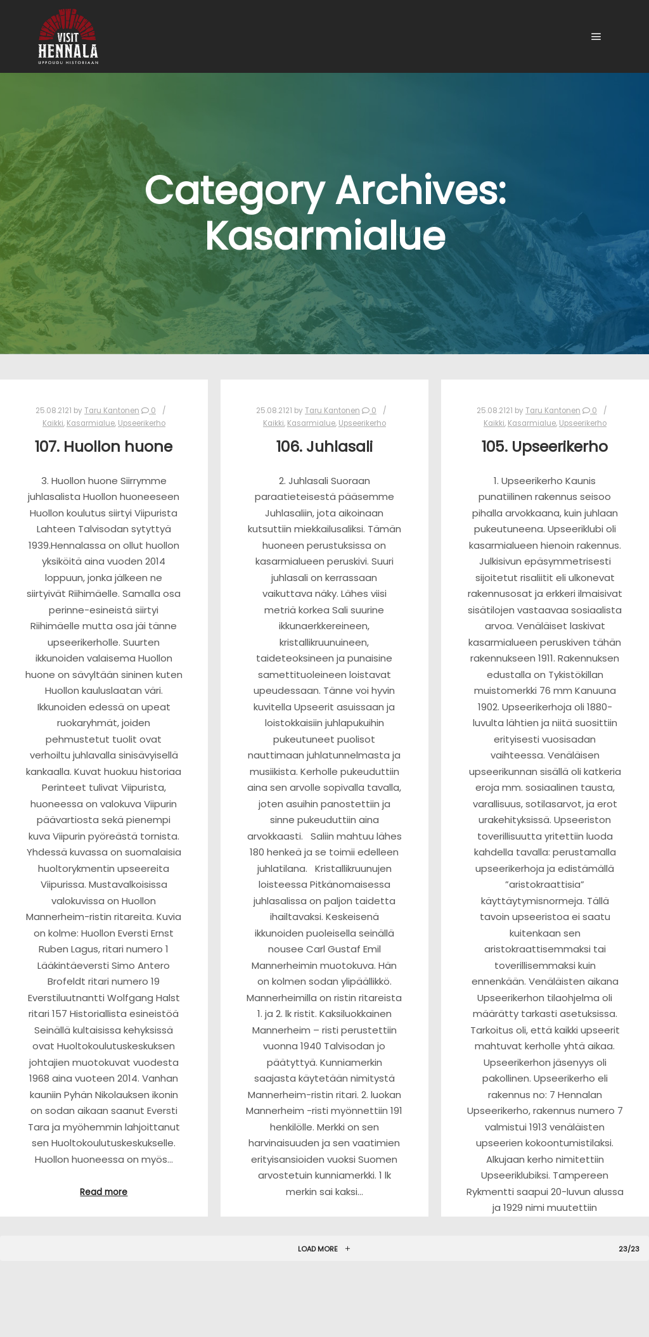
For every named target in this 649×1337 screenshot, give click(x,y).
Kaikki (52, 423)
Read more (103, 1192)
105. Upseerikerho (545, 446)
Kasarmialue (91, 423)
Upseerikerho (141, 423)
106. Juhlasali (324, 446)
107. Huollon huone (103, 446)
